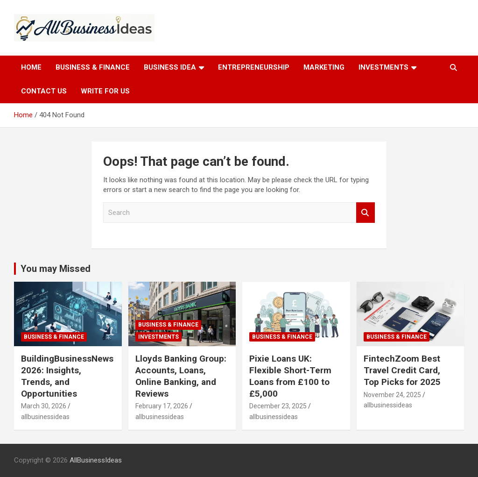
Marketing (323, 67)
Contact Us (44, 91)
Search (365, 212)
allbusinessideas (45, 416)
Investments (383, 67)
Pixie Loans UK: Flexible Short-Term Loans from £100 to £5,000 (290, 376)
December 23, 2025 (278, 406)
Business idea (170, 67)
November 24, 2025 (392, 395)
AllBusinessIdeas (96, 460)
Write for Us (105, 91)
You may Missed (56, 268)
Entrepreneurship (253, 67)
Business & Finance (93, 67)
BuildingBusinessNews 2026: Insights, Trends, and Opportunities (67, 376)
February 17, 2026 (161, 406)
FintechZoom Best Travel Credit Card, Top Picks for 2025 (402, 370)
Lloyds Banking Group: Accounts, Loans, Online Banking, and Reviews (180, 376)
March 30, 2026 (43, 406)
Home (31, 67)
